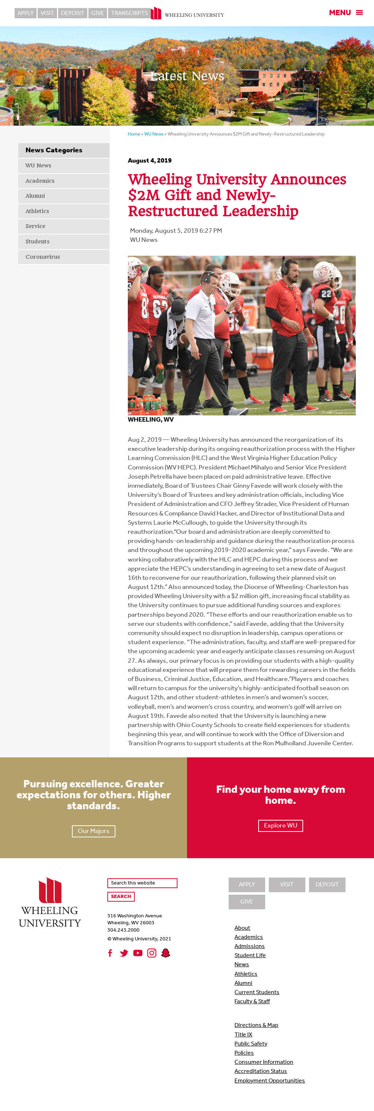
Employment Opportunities (269, 1081)
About (242, 928)
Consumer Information (263, 1062)
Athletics (37, 211)
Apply (26, 13)
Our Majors (94, 831)
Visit (47, 13)
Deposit (72, 13)
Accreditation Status (260, 1071)
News (241, 965)
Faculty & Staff (252, 1002)
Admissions (249, 947)
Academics (40, 181)
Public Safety (250, 1044)
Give (97, 13)
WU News (38, 165)
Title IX (243, 1035)
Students (37, 241)
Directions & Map (256, 1025)
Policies (244, 1053)
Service (35, 226)
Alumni (35, 196)
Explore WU (280, 825)
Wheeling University (187, 13)
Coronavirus (43, 257)
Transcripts (129, 13)
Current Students (256, 993)
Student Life (250, 956)
